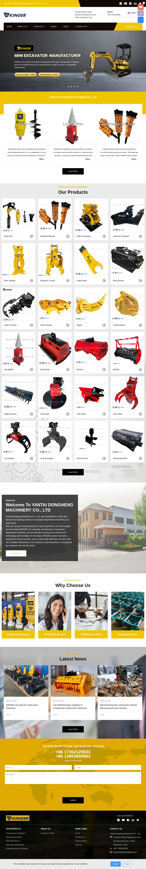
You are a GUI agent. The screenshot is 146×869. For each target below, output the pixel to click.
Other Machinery (13, 842)
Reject (127, 864)
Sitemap (78, 846)
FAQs (67, 26)
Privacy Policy (81, 842)
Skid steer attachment (15, 846)
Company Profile (47, 834)
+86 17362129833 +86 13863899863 (73, 754)
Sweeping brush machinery (17, 849)
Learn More (73, 171)
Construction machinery (15, 834)
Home (9, 26)
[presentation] (22, 791)
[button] (68, 86)
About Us (23, 26)
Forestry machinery (14, 838)
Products (39, 26)
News (54, 26)
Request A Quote (131, 26)
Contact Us (82, 26)
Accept (115, 864)
